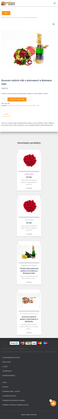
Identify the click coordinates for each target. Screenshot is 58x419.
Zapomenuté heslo (9, 396)
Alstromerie (10, 105)
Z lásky (5, 366)
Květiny (29, 105)
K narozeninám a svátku (11, 357)
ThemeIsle (34, 414)
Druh (6, 17)
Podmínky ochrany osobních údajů (15, 405)
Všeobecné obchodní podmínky (13, 400)
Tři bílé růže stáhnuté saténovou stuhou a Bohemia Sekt (29, 270)
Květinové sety (22, 105)
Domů (2, 17)
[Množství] (3, 98)
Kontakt (5, 387)
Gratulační (6, 362)
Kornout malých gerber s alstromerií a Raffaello (29, 319)
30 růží (29, 177)
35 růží (29, 223)
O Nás (4, 382)
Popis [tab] (6, 114)
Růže (10, 17)
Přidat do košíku (16, 99)
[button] (53, 24)
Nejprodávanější (8, 375)
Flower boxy (7, 371)
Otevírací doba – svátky (11, 391)
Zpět (6, 13)
